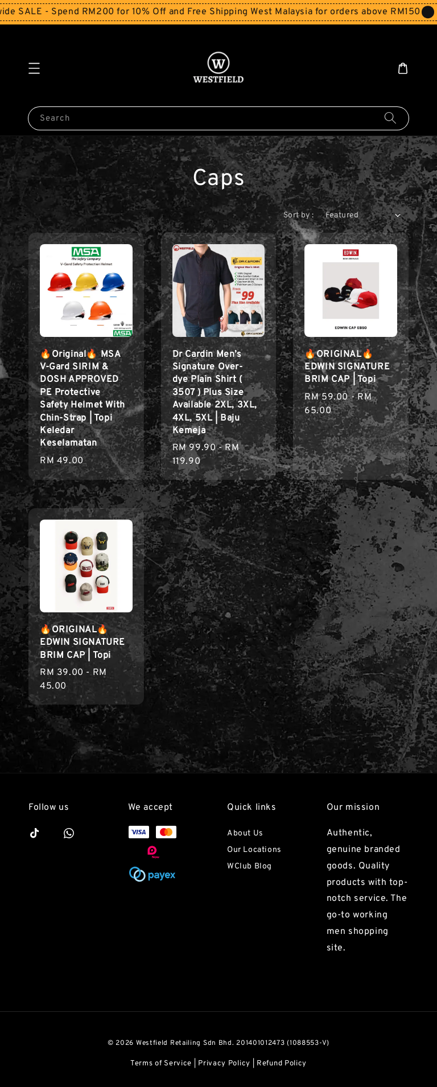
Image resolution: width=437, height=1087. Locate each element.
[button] (34, 68)
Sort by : (298, 215)
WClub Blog (249, 866)
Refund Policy (282, 1063)
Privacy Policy (224, 1063)
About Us (245, 833)
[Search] (390, 118)
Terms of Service (161, 1063)
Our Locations (254, 850)
